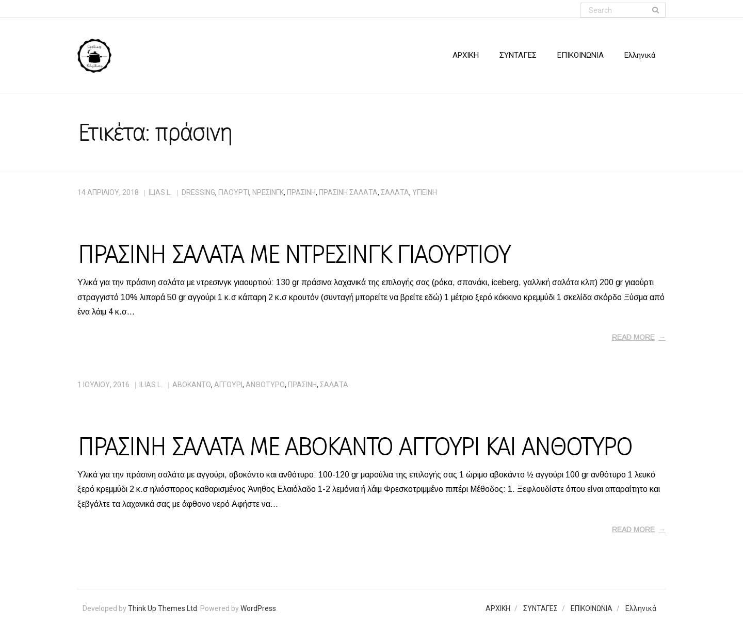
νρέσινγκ (268, 192)
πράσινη (301, 192)
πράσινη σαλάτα (348, 192)
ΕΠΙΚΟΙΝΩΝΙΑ (591, 608)
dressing (198, 192)
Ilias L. (160, 192)
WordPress (258, 608)
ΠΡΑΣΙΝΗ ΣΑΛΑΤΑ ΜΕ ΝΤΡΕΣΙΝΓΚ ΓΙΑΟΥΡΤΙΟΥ (293, 255)
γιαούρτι (233, 192)
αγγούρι (228, 385)
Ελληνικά (640, 608)
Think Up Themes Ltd (162, 608)
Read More (633, 337)
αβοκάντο (191, 385)
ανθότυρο (265, 385)
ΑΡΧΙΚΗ (498, 608)
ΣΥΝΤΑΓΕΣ (540, 608)
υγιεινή (424, 192)
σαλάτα (395, 192)
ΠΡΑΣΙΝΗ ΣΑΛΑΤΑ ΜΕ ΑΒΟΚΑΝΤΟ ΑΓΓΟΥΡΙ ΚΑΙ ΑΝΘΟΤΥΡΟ (354, 447)
